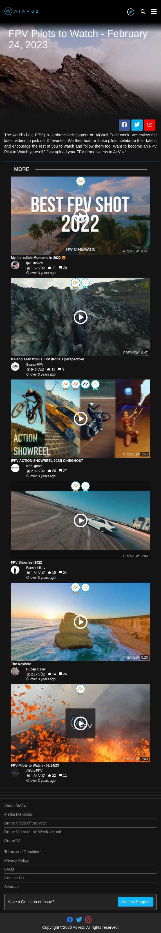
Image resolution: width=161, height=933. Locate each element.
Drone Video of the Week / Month (33, 832)
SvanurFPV (34, 365)
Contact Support (135, 902)
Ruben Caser (36, 669)
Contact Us (14, 878)
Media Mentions (18, 814)
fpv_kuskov (34, 263)
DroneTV (12, 840)
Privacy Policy (16, 860)
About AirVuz (15, 805)
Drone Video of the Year (25, 823)
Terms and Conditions (23, 852)
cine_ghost (34, 466)
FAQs (9, 869)
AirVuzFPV (34, 771)
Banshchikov (35, 568)
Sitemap (11, 886)
